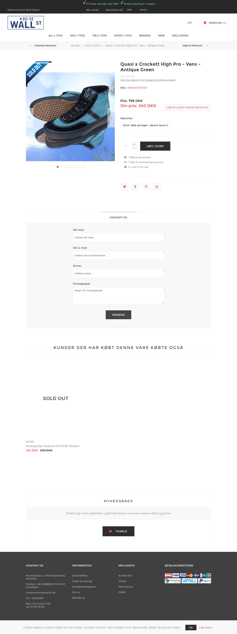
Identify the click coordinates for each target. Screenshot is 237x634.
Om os (76, 592)
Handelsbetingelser (84, 586)
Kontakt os (78, 597)
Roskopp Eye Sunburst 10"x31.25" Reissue (52, 446)
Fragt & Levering (82, 581)
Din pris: (129, 105)
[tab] (119, 217)
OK (191, 627)
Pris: (124, 101)
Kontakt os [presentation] (118, 217)
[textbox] (183, 22)
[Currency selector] (131, 10)
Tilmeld (121, 531)
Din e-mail (80, 247)
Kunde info (125, 575)
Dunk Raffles (80, 575)
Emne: (77, 265)
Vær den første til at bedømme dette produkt (148, 79)
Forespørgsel (81, 283)
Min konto (92, 9)
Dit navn (78, 230)
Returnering (125, 586)
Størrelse (126, 118)
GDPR (122, 592)
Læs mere (205, 627)
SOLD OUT (55, 398)
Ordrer (122, 581)
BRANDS (145, 35)
